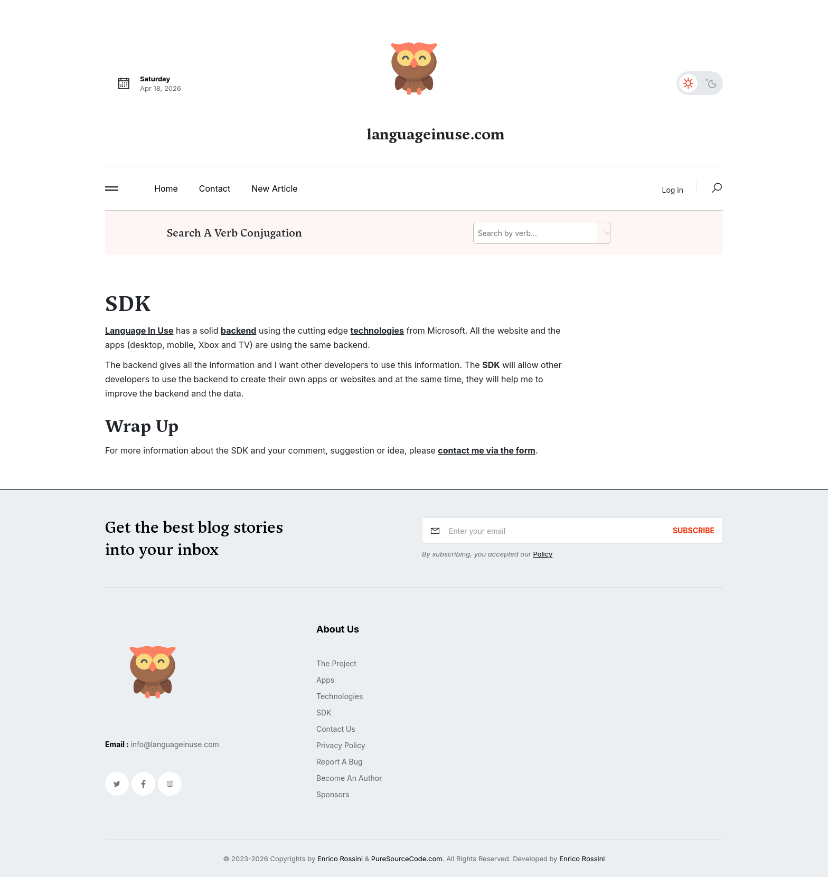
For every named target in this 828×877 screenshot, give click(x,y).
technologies (377, 330)
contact (214, 188)
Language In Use (139, 330)
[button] (111, 188)
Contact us (335, 728)
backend (238, 330)
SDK (324, 712)
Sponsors (333, 794)
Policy (542, 554)
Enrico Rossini (340, 858)
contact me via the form (486, 450)
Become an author (349, 778)
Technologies (339, 696)
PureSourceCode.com (407, 858)
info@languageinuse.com (174, 744)
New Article (274, 188)
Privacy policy (340, 745)
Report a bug (339, 761)
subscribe (693, 530)
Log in (673, 189)
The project (336, 663)
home (166, 188)
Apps (325, 679)
